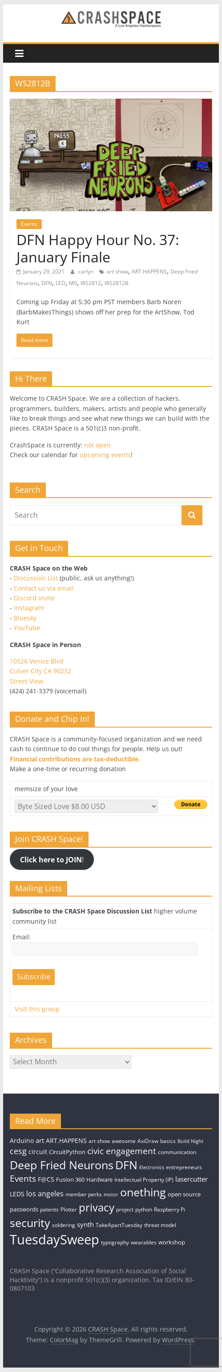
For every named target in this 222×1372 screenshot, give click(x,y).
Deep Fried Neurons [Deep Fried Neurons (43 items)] (61, 1164)
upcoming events (105, 455)
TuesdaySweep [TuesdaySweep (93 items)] (54, 1239)
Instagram (29, 608)
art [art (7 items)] (40, 1140)
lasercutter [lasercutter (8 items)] (191, 1179)
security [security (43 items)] (30, 1222)
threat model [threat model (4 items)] (160, 1225)
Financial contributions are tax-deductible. (75, 759)
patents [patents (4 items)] (49, 1209)
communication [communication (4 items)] (177, 1152)
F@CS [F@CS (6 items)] (46, 1179)
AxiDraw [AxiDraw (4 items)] (147, 1141)
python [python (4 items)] (143, 1209)
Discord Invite (34, 598)
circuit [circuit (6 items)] (37, 1151)
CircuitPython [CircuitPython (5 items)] (67, 1152)
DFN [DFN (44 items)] (126, 1164)
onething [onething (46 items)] (143, 1191)
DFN (46, 283)
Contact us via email (44, 588)
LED (60, 283)
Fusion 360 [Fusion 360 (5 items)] (70, 1179)
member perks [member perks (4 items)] (83, 1194)
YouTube (27, 628)
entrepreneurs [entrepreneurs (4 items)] (184, 1167)
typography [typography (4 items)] (115, 1242)
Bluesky (25, 618)
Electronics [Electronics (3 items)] (151, 1167)
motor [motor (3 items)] (111, 1194)
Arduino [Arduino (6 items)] (22, 1140)
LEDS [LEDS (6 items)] (17, 1194)
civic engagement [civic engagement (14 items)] (121, 1150)
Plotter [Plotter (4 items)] (69, 1209)
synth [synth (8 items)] (85, 1224)
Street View (26, 681)
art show (117, 271)
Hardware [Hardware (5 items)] (99, 1179)
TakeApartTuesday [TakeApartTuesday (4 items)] (119, 1225)
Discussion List (36, 578)
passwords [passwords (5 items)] (24, 1209)
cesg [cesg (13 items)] (18, 1151)
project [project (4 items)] (124, 1209)
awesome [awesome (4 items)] (124, 1141)
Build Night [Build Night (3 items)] (190, 1141)
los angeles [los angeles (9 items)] (45, 1194)
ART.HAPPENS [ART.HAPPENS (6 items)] (66, 1140)
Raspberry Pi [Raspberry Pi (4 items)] (169, 1209)
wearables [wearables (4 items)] (144, 1242)
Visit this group (37, 1009)
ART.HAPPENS (149, 271)
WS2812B (117, 283)
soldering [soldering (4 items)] (63, 1225)
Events (29, 224)
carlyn (86, 271)
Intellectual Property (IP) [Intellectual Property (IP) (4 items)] (144, 1179)
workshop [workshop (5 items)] (171, 1242)
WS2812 (91, 283)
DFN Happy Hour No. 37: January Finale (97, 248)
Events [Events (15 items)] (23, 1178)
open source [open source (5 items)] (184, 1194)
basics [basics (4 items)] (168, 1141)
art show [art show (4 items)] (99, 1141)
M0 (73, 283)
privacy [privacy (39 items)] (96, 1207)
